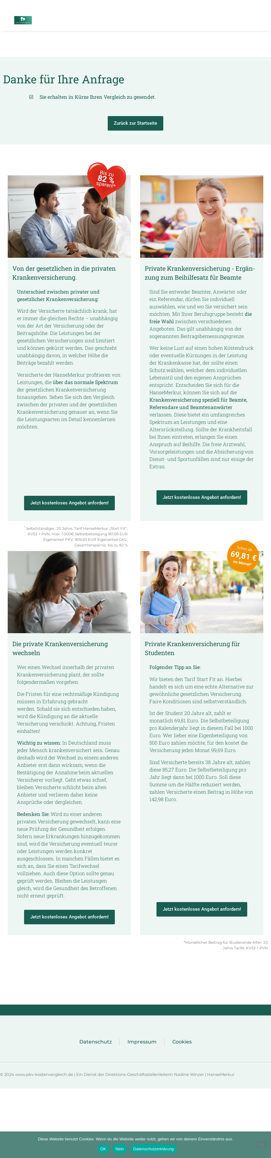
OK (103, 1149)
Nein (119, 1149)
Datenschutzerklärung (153, 1149)
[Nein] (261, 1144)
